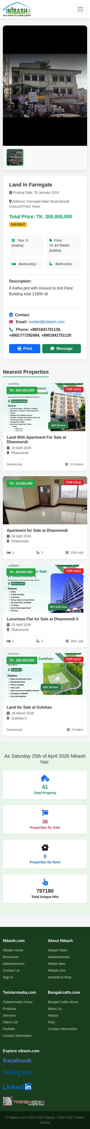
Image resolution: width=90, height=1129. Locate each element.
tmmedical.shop (60, 977)
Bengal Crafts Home (63, 1002)
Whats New (56, 964)
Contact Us (11, 970)
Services (9, 1015)
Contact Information (17, 1036)
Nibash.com (57, 970)
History (53, 1015)
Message (61, 348)
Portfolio (9, 1029)
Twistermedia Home (18, 1002)
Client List (10, 1022)
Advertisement (13, 964)
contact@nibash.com (47, 322)
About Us (55, 1009)
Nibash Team (57, 950)
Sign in (8, 977)
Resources (11, 957)
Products (9, 1009)
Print (25, 348)
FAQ (51, 1022)
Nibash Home (13, 950)
